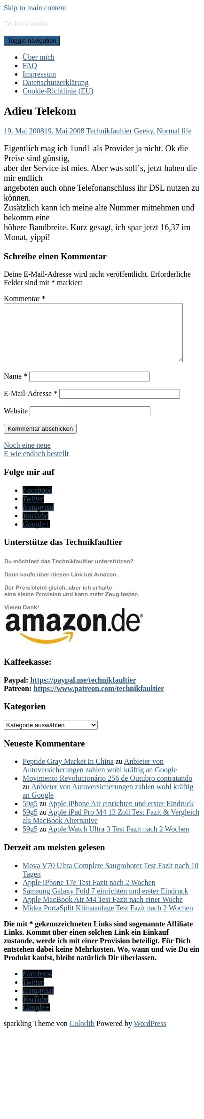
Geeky (143, 131)
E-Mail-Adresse (30, 405)
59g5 (30, 815)
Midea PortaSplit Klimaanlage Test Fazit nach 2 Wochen (108, 919)
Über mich (39, 57)
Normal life (174, 131)
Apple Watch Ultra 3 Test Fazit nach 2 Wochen (118, 840)
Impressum (39, 74)
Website (16, 422)
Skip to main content (35, 8)
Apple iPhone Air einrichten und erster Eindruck (121, 815)
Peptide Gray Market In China (68, 773)
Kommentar (24, 299)
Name (15, 387)
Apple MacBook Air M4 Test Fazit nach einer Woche (103, 911)
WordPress (150, 1035)
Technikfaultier (27, 24)
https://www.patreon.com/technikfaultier (98, 700)
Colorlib (82, 1035)
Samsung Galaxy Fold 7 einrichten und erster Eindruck (105, 902)
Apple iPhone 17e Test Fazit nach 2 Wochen (89, 894)
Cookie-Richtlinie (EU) (58, 91)
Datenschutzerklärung (55, 82)
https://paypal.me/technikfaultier (83, 691)
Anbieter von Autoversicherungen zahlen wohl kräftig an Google (100, 777)
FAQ (30, 66)
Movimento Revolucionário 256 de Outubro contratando (107, 789)
